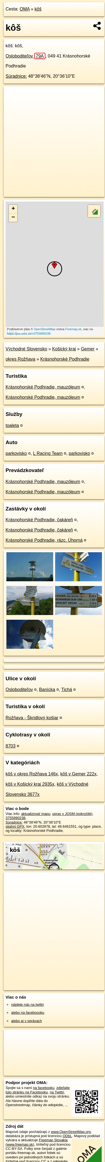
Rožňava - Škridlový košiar (32, 717)
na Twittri (57, 1092)
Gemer (87, 348)
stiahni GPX (15, 826)
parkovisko (16, 453)
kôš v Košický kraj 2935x (30, 784)
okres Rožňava (20, 359)
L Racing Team (48, 453)
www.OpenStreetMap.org (71, 1132)
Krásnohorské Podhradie (64, 359)
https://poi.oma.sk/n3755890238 (29, 333)
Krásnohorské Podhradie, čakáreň (39, 519)
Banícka (47, 689)
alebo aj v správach (26, 1021)
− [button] (13, 217)
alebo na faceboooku (27, 1012)
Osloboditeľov (25, 56)
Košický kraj (64, 348)
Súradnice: (16, 76)
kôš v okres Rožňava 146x (32, 774)
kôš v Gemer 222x (78, 774)
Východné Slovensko (26, 348)
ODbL (67, 1136)
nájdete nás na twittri (27, 1004)
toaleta (12, 425)
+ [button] (13, 209)
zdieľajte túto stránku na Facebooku (38, 1090)
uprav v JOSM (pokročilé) (72, 814)
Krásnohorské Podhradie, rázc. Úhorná (44, 540)
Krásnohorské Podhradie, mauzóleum (43, 387)
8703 (11, 746)
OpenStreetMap (44, 329)
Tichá (66, 689)
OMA (25, 9)
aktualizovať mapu (35, 814)
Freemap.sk (73, 329)
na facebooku (43, 1088)
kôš (38, 9)
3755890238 (15, 818)
